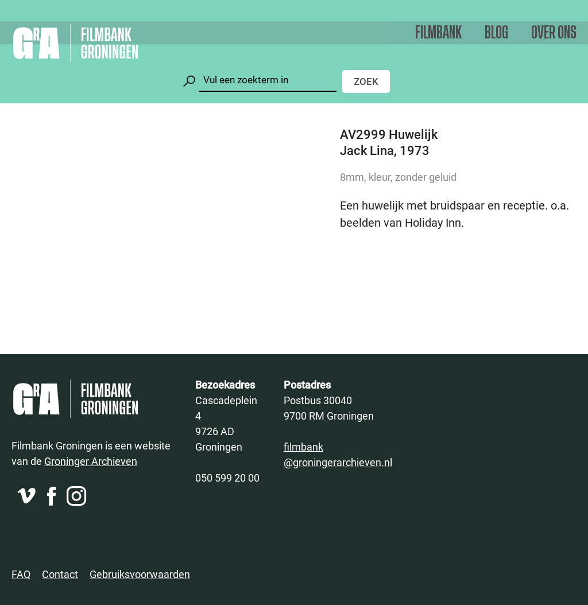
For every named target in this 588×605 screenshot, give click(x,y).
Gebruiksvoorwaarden (140, 574)
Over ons (554, 33)
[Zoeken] (267, 80)
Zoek (366, 81)
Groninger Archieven (90, 461)
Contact (60, 574)
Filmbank (438, 33)
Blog (496, 33)
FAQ (20, 574)
